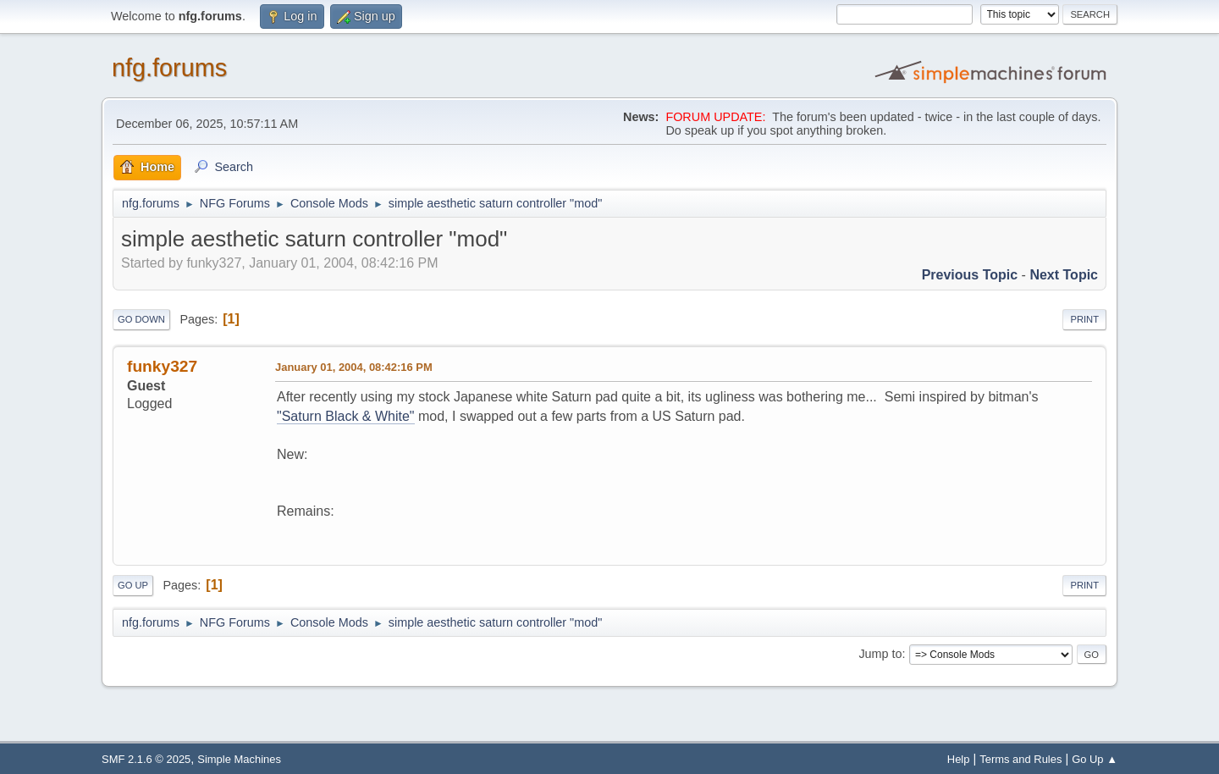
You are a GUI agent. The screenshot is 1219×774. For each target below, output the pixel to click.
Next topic (1063, 275)
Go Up (133, 585)
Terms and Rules (1020, 759)
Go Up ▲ (1094, 759)
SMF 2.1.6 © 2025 (146, 759)
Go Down (141, 319)
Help (958, 759)
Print (1084, 319)
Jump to (880, 654)
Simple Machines (239, 759)
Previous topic (970, 275)
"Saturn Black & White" (346, 416)
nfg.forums (169, 67)
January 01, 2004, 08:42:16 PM (354, 367)
